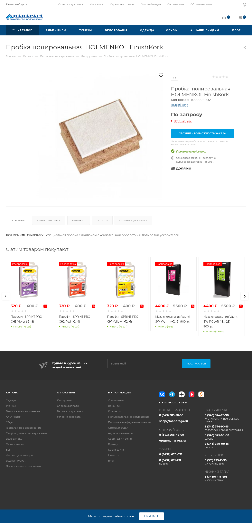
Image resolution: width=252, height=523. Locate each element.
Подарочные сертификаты (23, 466)
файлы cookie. (124, 516)
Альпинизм (13, 416)
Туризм (11, 405)
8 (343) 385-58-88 (171, 415)
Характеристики (49, 220)
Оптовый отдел (118, 427)
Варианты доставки (70, 411)
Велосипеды (14, 438)
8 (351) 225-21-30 (225, 461)
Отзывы (102, 220)
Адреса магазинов (120, 433)
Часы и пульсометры (19, 455)
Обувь (10, 422)
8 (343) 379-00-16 (225, 445)
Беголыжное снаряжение (23, 411)
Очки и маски (15, 444)
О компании (116, 400)
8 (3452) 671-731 (180, 461)
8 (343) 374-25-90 (225, 418)
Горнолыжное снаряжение (24, 427)
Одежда (11, 400)
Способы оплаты (68, 405)
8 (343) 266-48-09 (171, 434)
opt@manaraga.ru (172, 440)
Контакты (114, 411)
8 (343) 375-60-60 (225, 436)
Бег (8, 449)
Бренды (113, 444)
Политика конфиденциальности (129, 422)
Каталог (13, 392)
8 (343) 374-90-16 (225, 428)
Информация (119, 392)
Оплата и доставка (133, 220)
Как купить (64, 400)
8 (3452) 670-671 (170, 454)
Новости (113, 455)
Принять (151, 516)
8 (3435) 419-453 (225, 478)
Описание (18, 220)
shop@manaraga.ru (173, 421)
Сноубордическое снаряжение (26, 433)
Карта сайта (116, 449)
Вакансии (114, 405)
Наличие (78, 220)
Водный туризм (16, 460)
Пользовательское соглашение (128, 416)
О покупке (66, 392)
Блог (111, 460)
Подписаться (196, 363)
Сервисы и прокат (120, 438)
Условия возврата (69, 416)
